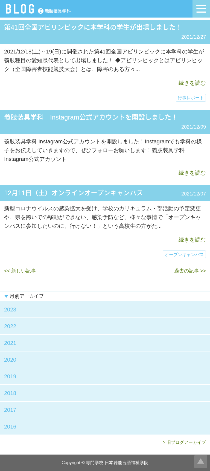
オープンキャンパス (184, 254)
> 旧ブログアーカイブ (184, 442)
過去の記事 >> (190, 271)
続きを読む (192, 83)
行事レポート (191, 97)
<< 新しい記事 (20, 271)
